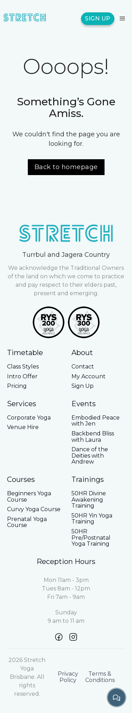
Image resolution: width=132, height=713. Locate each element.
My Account (88, 376)
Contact (82, 367)
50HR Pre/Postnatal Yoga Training (91, 537)
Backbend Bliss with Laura (92, 436)
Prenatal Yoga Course (27, 522)
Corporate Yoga (29, 418)
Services (21, 403)
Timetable (25, 352)
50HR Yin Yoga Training (91, 519)
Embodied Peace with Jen (95, 421)
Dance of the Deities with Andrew (89, 455)
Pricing (17, 386)
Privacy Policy (68, 677)
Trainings (87, 479)
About (82, 352)
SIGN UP (98, 18)
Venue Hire (23, 427)
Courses (21, 479)
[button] (121, 19)
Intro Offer (22, 376)
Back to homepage (66, 167)
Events (83, 403)
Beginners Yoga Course (29, 496)
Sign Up (82, 386)
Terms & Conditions (100, 677)
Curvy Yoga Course (34, 509)
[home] (25, 18)
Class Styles (23, 367)
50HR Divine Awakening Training (88, 499)
